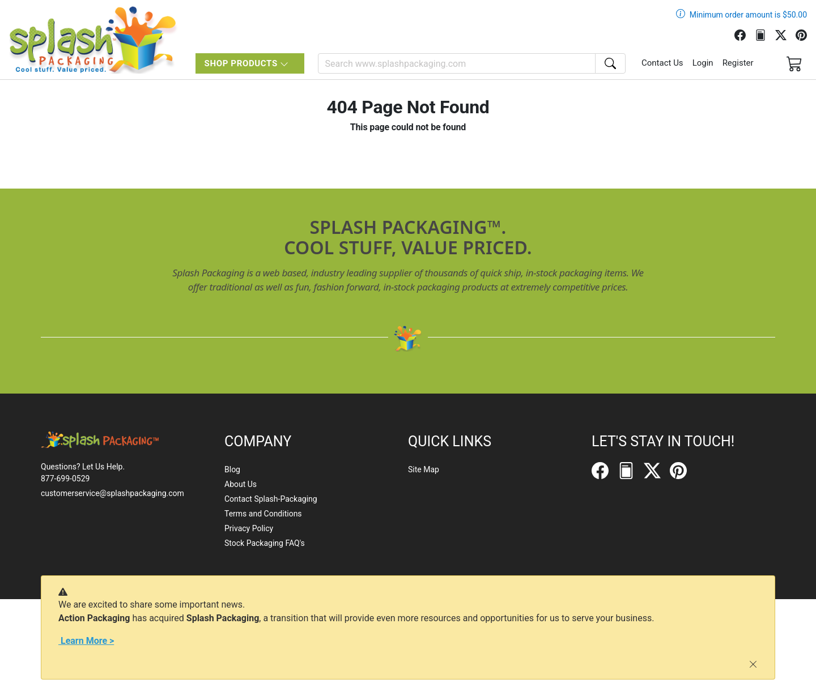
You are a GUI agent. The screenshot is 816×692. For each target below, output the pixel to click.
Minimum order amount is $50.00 (748, 14)
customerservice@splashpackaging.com (112, 493)
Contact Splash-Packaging (270, 498)
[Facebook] (744, 33)
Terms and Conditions (263, 513)
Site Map (423, 469)
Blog (232, 469)
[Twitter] (785, 33)
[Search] (457, 63)
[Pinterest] (806, 33)
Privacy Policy (248, 528)
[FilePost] (765, 33)
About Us (240, 484)
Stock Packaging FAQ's (264, 543)
